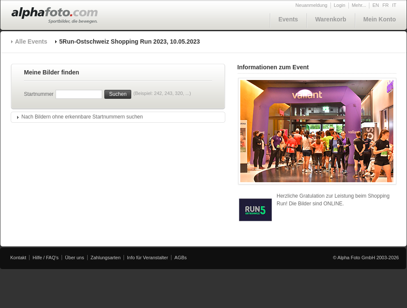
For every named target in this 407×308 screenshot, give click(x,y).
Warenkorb (330, 19)
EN (375, 5)
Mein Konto (379, 19)
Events (288, 19)
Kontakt (18, 257)
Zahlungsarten (106, 257)
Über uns (74, 257)
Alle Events (31, 41)
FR (386, 5)
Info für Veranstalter (147, 257)
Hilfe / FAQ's (45, 257)
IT (394, 5)
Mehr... (359, 5)
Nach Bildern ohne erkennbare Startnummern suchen (82, 117)
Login (339, 5)
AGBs (180, 257)
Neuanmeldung (311, 5)
